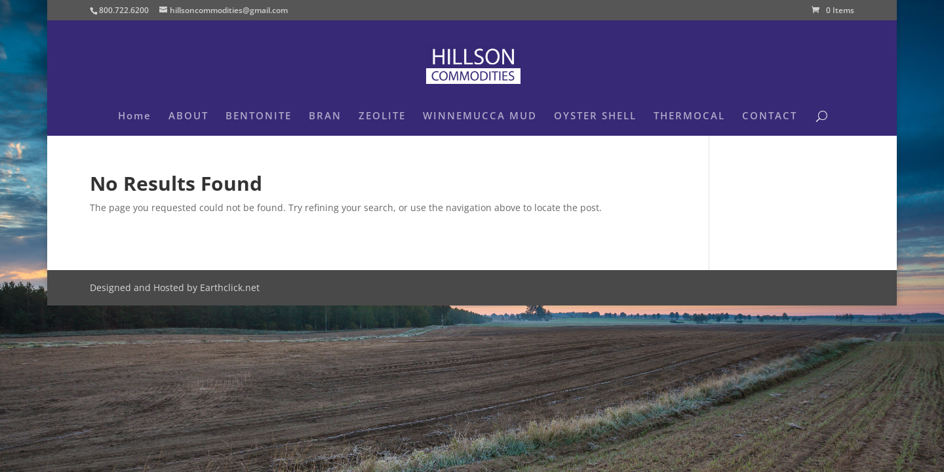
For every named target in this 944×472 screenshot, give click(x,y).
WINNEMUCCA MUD (480, 116)
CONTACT (769, 116)
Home (134, 116)
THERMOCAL (689, 116)
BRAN (325, 116)
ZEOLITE (382, 116)
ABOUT (188, 116)
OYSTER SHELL (595, 116)
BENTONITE (259, 116)
